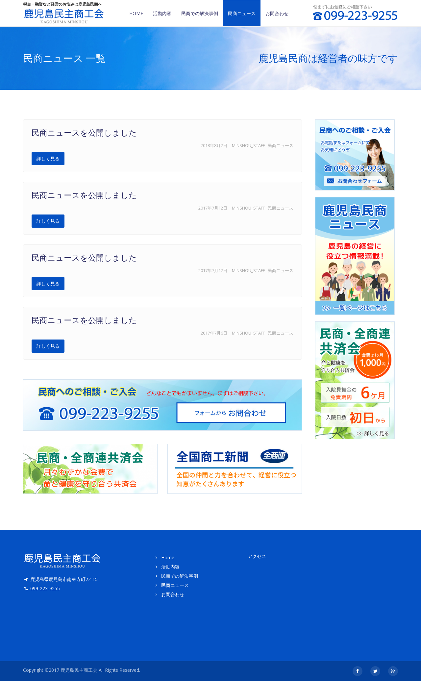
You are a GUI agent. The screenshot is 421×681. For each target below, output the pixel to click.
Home (136, 13)
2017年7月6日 (214, 333)
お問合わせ (276, 13)
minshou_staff (248, 145)
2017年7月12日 (212, 208)
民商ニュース (242, 13)
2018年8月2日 (214, 145)
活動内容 (162, 13)
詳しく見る (48, 158)
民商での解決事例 (199, 13)
